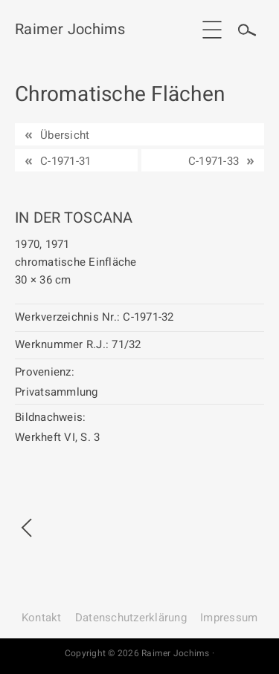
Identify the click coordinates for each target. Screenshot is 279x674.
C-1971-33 (213, 161)
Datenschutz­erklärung (131, 617)
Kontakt (42, 617)
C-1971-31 (65, 161)
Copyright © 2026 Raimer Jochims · (139, 653)
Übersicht (64, 135)
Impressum (228, 617)
